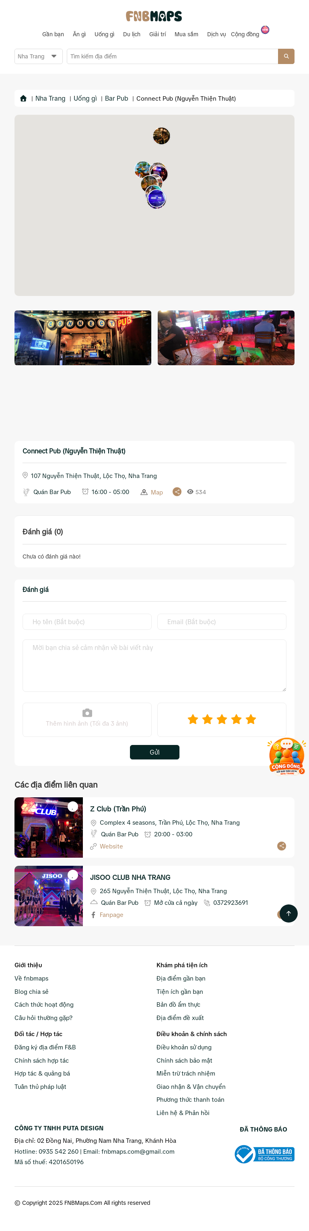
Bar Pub (116, 97)
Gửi (155, 751)
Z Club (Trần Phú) (118, 809)
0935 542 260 (58, 1151)
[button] (143, 169)
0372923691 (230, 902)
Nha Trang (50, 97)
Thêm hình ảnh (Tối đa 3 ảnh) (87, 717)
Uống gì (85, 97)
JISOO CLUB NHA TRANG (130, 877)
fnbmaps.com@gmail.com (138, 1151)
